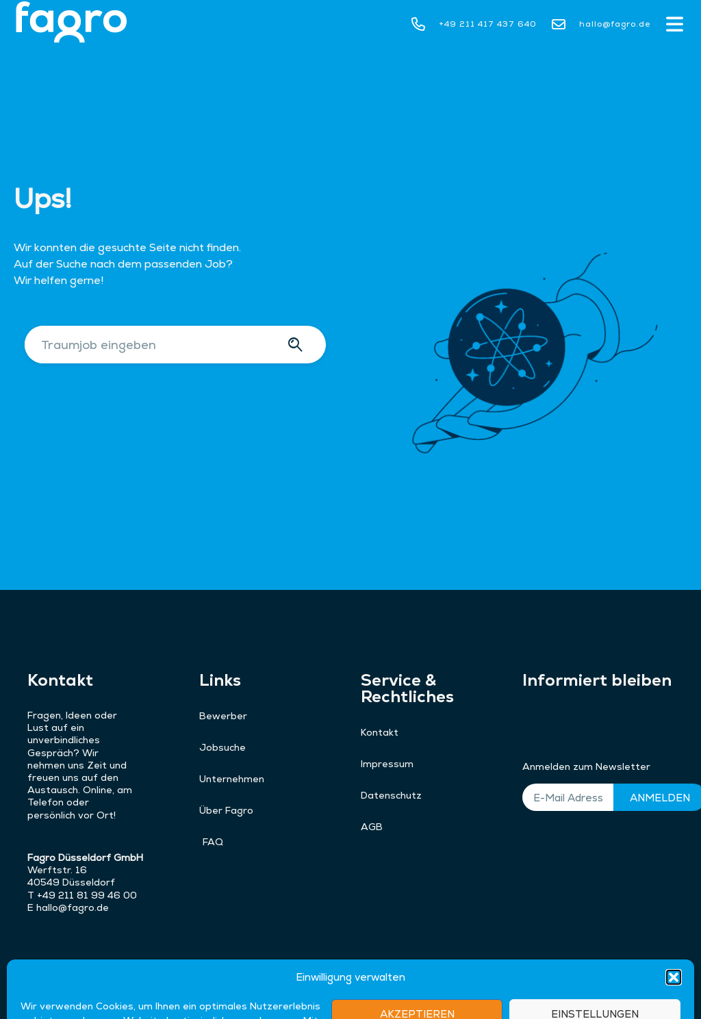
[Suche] (297, 344)
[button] (674, 25)
